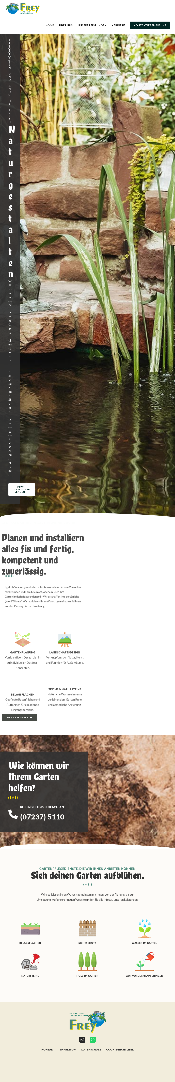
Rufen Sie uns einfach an (42, 460)
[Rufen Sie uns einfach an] (13, 467)
